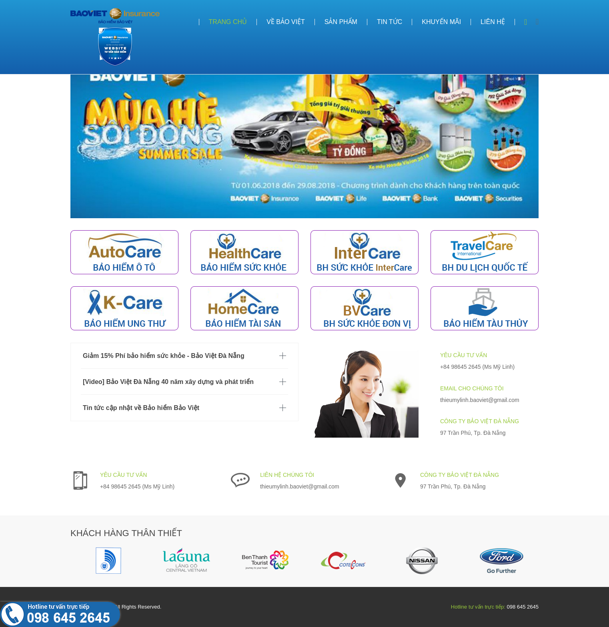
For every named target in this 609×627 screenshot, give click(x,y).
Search (526, 22)
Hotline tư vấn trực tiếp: (478, 607)
